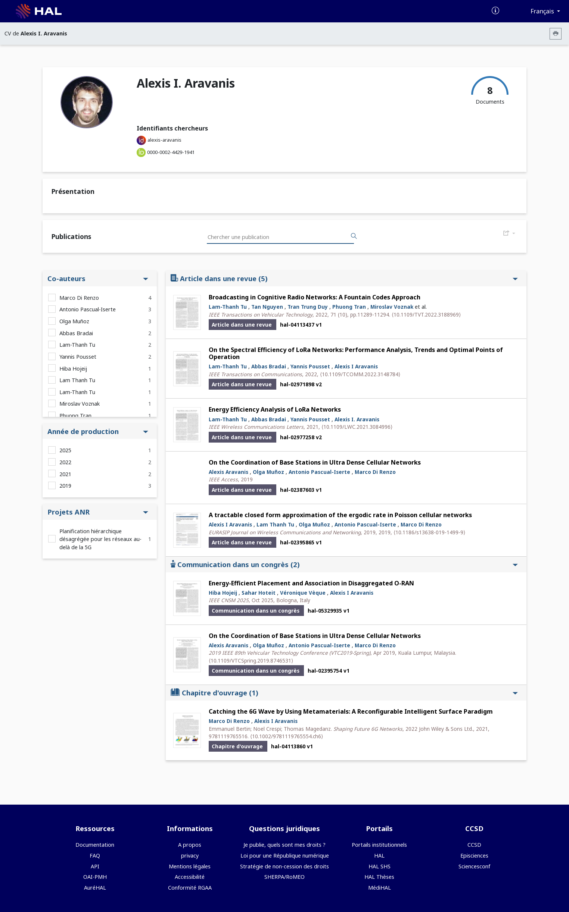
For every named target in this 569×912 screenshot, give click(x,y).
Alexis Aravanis (228, 471)
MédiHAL (379, 887)
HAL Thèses (379, 876)
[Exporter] (509, 233)
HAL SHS (380, 866)
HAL (379, 855)
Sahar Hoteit (259, 592)
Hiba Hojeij (73, 368)
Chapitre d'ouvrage (344, 692)
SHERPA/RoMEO (284, 876)
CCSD (474, 844)
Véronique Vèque (303, 592)
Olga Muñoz (74, 321)
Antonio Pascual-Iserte (87, 309)
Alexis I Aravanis (356, 366)
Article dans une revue (344, 278)
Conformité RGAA (190, 887)
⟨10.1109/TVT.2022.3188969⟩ (426, 314)
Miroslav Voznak (79, 403)
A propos (189, 844)
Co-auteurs (97, 278)
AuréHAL (95, 887)
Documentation (94, 844)
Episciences (474, 855)
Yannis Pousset (77, 356)
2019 (65, 485)
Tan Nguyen (267, 306)
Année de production (97, 431)
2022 (65, 462)
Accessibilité (190, 876)
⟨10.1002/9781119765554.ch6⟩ (286, 736)
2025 (65, 450)
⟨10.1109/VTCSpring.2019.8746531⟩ (251, 660)
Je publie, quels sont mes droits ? (284, 844)
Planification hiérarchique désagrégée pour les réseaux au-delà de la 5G (100, 539)
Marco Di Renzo (79, 297)
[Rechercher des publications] (353, 236)
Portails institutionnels (379, 844)
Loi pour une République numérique (284, 855)
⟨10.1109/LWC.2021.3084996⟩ (356, 426)
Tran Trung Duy (307, 306)
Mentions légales (190, 866)
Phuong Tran (75, 415)
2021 (65, 474)
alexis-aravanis (164, 139)
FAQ (95, 855)
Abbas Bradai (76, 333)
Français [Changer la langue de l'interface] (543, 11)
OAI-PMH (95, 876)
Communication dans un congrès (344, 564)
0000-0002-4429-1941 (171, 152)
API (95, 866)
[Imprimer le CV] (556, 34)
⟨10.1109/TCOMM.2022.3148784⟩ (360, 374)
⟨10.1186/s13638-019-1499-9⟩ (429, 532)
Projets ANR (97, 511)
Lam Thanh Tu (77, 380)
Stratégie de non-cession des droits (284, 866)
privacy (190, 855)
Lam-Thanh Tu (77, 344)
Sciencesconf (474, 866)
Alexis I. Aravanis (357, 419)
